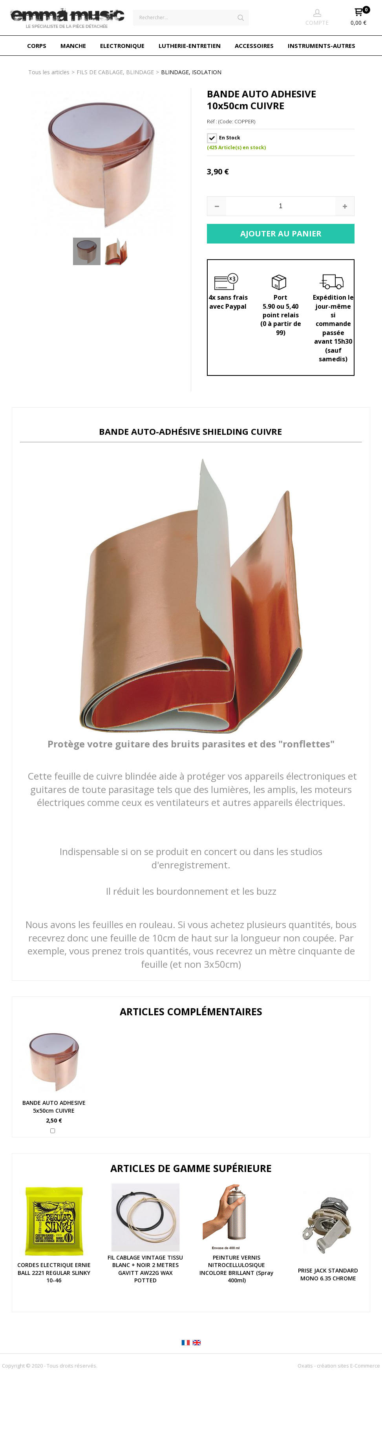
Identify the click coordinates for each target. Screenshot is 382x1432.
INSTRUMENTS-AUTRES (321, 45)
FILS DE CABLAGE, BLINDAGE (115, 72)
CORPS (36, 45)
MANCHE (73, 45)
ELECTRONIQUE (122, 45)
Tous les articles (48, 72)
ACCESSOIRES (254, 45)
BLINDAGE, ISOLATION (191, 72)
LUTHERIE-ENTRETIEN (190, 45)
